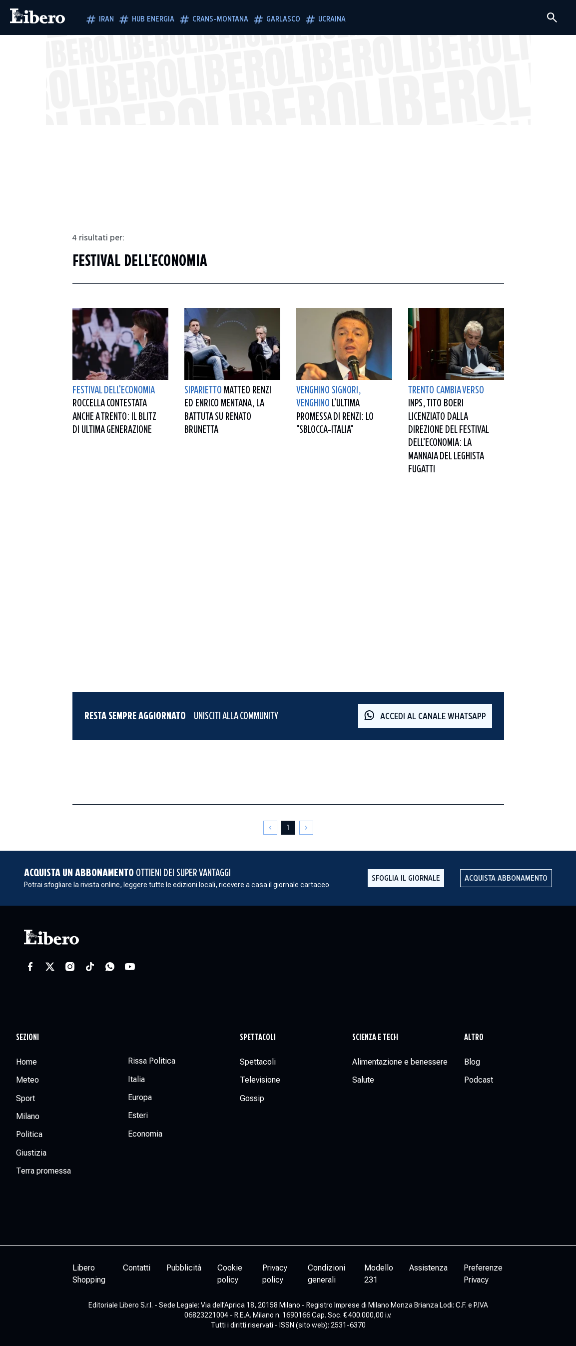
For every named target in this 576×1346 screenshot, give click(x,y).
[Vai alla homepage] (37, 17)
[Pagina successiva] (306, 828)
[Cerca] (552, 17)
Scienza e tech (375, 1038)
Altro (474, 1038)
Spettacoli (258, 1038)
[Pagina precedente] (270, 828)
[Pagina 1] (288, 828)
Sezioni (27, 1038)
